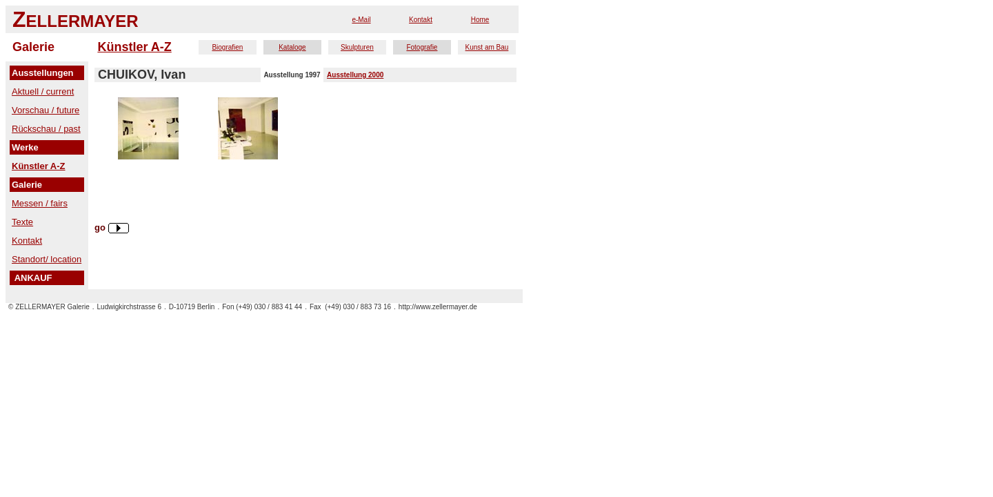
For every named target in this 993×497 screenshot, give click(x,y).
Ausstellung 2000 (355, 75)
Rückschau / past (46, 129)
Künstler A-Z (134, 47)
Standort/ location (46, 259)
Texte (22, 222)
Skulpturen (357, 47)
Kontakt (420, 19)
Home (480, 19)
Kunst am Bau (487, 47)
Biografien (227, 47)
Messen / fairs (40, 203)
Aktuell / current (43, 91)
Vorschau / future (45, 110)
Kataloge (292, 47)
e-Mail (361, 19)
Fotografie (421, 47)
